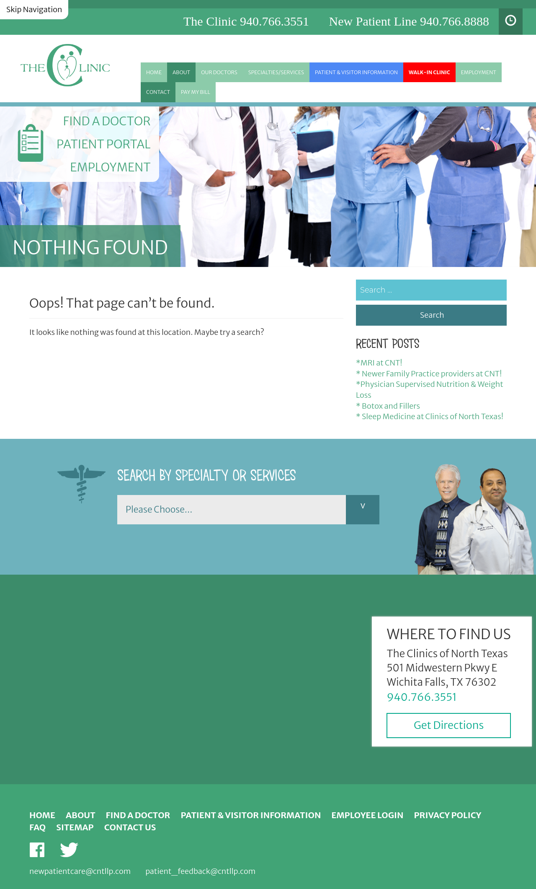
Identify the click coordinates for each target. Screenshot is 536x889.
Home (154, 72)
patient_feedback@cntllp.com (200, 871)
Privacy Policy (448, 815)
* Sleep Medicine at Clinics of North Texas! (429, 416)
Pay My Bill (195, 92)
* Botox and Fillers (388, 406)
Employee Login (367, 815)
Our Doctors (219, 72)
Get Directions (449, 725)
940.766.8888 (454, 21)
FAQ (37, 827)
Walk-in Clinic (429, 72)
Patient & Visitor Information (356, 72)
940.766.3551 (274, 21)
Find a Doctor (106, 121)
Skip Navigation (34, 9)
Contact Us (130, 827)
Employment (478, 72)
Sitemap (74, 827)
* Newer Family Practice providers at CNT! (429, 373)
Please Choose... (159, 509)
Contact (158, 92)
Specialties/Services (276, 72)
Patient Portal (104, 144)
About (181, 72)
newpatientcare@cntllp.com (80, 871)
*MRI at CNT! (379, 363)
